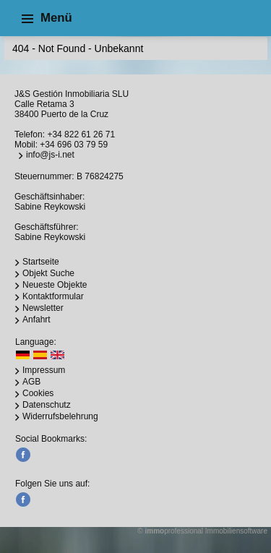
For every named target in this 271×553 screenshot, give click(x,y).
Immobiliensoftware (236, 531)
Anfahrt (36, 319)
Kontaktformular (53, 296)
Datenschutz (46, 405)
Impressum (43, 370)
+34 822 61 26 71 (81, 134)
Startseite (40, 262)
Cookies (37, 393)
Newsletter (43, 308)
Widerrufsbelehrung (60, 416)
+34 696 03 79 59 (74, 145)
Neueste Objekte (54, 285)
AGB (31, 382)
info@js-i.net (50, 155)
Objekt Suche (48, 273)
